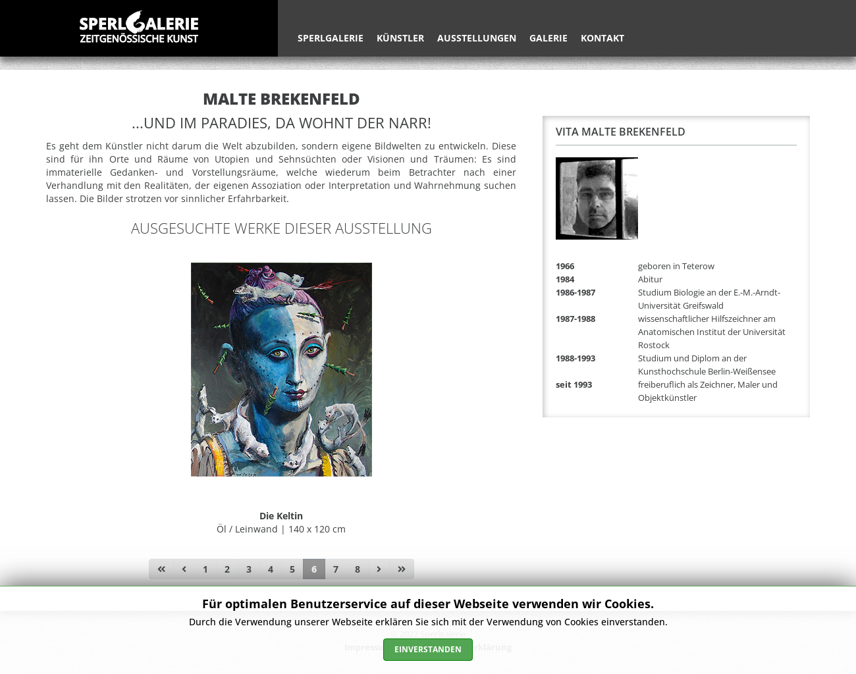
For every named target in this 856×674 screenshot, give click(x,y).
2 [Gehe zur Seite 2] (227, 569)
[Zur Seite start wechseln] (161, 569)
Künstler (400, 38)
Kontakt (602, 38)
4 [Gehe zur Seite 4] (270, 569)
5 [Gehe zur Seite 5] (292, 569)
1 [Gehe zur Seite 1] (205, 569)
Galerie (548, 38)
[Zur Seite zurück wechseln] (184, 569)
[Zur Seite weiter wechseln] (379, 569)
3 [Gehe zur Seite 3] (249, 569)
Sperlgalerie (330, 38)
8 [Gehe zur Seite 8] (357, 569)
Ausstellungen (476, 38)
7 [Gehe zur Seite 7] (335, 569)
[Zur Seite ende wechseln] (401, 569)
